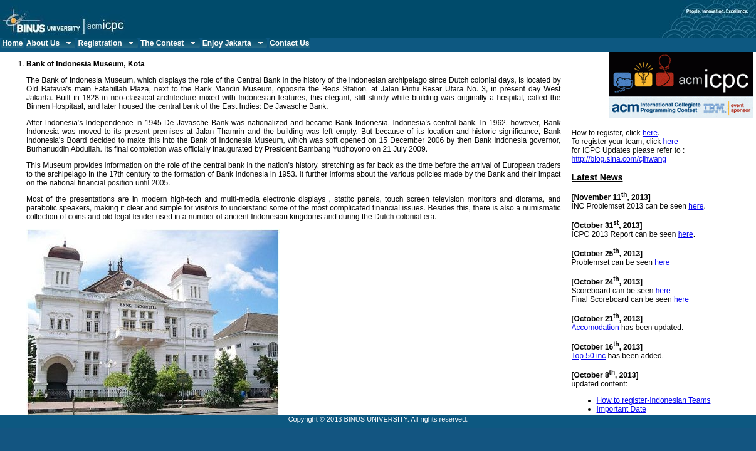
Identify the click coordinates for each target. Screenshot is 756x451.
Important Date (621, 409)
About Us (50, 43)
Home (12, 43)
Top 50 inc (589, 355)
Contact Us (289, 43)
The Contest (169, 43)
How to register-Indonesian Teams (654, 400)
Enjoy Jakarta (234, 43)
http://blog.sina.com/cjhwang (619, 159)
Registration (107, 43)
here (650, 132)
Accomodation (595, 327)
